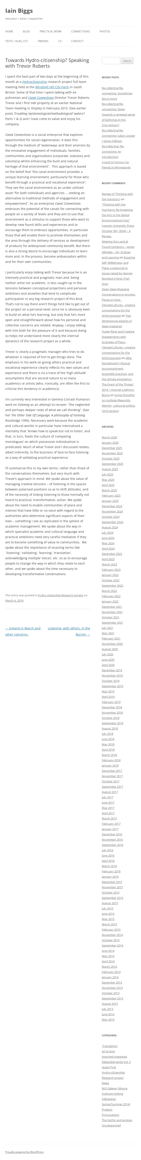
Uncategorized (111, 1125)
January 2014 (110, 977)
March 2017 (109, 818)
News (105, 1083)
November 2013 (112, 988)
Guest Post (109, 1067)
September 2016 (112, 845)
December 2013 (112, 982)
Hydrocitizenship (34, 82)
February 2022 (111, 596)
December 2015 (112, 882)
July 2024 (107, 533)
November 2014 (112, 935)
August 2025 (110, 469)
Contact (77, 41)
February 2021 (111, 638)
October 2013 (110, 993)
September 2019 (112, 686)
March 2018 (109, 755)
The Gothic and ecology (117, 1120)
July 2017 (107, 797)
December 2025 (112, 448)
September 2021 (112, 623)
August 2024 (110, 527)
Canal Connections (41, 97)
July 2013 (107, 1009)
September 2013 (112, 998)
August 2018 (110, 728)
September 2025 (112, 464)
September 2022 (112, 585)
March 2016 (109, 866)
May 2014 (108, 956)
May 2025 (108, 480)
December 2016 (112, 834)
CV (59, 41)
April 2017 (108, 813)
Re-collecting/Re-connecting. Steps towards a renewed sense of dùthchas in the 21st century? (118, 114)
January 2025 (110, 501)
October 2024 (110, 517)
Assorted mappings (114, 1057)
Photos (105, 31)
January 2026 (110, 443)
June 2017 (108, 803)
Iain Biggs (19, 11)
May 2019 (108, 691)
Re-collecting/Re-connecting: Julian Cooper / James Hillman (118, 135)
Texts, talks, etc (16, 41)
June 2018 (108, 739)
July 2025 (107, 474)
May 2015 (108, 919)
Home (9, 31)
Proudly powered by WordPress (24, 1152)
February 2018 (111, 760)
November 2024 (112, 511)
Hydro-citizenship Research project (60, 595)
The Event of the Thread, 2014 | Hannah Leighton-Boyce (118, 389)
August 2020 (110, 649)
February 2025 (111, 496)
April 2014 (108, 961)
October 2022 (110, 580)
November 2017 (112, 776)
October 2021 (110, 617)
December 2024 (112, 506)
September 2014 (112, 945)
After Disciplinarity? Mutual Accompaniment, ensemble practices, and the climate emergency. (117, 368)
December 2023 (112, 554)
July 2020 (107, 654)
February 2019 (111, 702)
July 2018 (107, 734)
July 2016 (107, 850)
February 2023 (111, 570)
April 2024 (108, 548)
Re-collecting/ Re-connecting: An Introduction (113, 151)
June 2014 (108, 951)
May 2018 (108, 744)
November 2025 (112, 453)
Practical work (50, 31)
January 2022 (110, 601)
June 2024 (108, 538)
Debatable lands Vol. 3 (116, 1062)
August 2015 (110, 903)
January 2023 (110, 575)
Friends (43, 41)
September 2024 (112, 522)
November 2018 (112, 713)
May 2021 (108, 633)
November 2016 (112, 840)
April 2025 (108, 485)
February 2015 (111, 930)
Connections (80, 31)
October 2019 (110, 681)
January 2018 (110, 765)
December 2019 (112, 670)
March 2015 (109, 924)
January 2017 (110, 829)
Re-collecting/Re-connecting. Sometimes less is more (117, 93)
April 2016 (108, 861)
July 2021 (107, 628)
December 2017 (112, 771)
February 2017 (111, 824)
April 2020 (108, 665)
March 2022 (109, 591)
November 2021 (112, 612)
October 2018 (110, 718)
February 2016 (111, 871)
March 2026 (109, 437)
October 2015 (110, 892)
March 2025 (109, 490)
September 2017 (112, 787)
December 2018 (112, 707)
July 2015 (107, 908)
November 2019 (112, 675)
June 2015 (108, 914)
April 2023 (108, 559)
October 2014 (110, 940)
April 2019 (108, 697)
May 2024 (108, 543)
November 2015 (112, 887)
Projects (107, 1109)
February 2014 (111, 972)
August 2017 (110, 792)
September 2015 (112, 898)
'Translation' (110, 1046)
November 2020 (112, 644)
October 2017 (110, 781)
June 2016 (108, 855)
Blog (26, 31)
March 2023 (109, 564)
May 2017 (108, 808)
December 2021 (112, 607)
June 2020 (108, 660)
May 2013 (108, 1020)
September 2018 (112, 723)
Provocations (110, 1115)
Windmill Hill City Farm (52, 87)
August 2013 (110, 1004)
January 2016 (110, 877)
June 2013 (108, 1014)
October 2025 (110, 458)
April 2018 (108, 750)
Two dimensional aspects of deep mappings (117, 321)
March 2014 (109, 967)
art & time (108, 1051)
